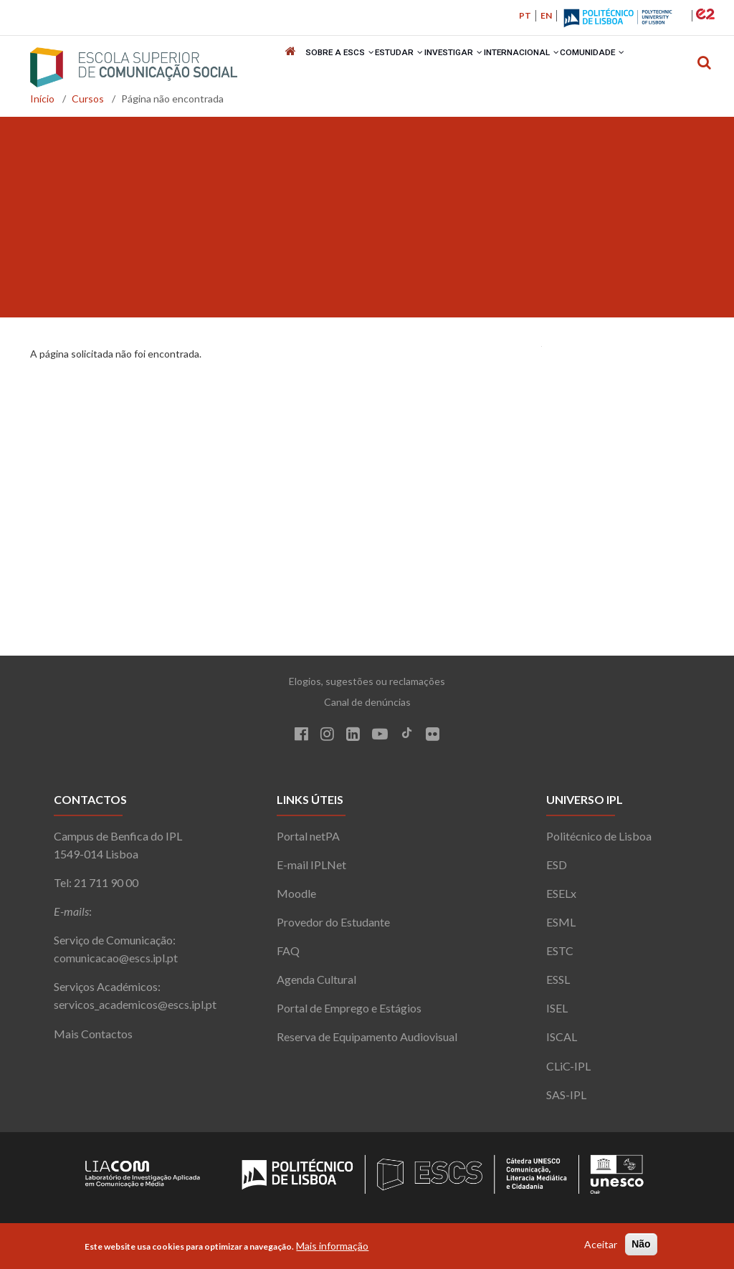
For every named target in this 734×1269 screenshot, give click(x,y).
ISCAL (561, 1042)
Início (42, 104)
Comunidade (597, 67)
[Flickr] (432, 741)
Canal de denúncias (367, 707)
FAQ (288, 956)
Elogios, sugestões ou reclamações (367, 687)
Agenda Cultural (316, 985)
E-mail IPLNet (311, 869)
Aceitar (600, 1244)
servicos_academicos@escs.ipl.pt (135, 1010)
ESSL (558, 985)
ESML (561, 927)
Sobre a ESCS (339, 67)
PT (525, 15)
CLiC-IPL (568, 1071)
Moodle (296, 898)
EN (546, 15)
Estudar (400, 67)
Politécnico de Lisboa (599, 841)
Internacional (525, 67)
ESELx (561, 898)
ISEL (557, 1013)
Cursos (88, 104)
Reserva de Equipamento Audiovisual (367, 1042)
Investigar (456, 67)
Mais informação (332, 1246)
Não (640, 1244)
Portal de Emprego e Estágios (349, 1013)
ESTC (559, 956)
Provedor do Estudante (333, 927)
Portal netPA (308, 841)
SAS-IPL (566, 1099)
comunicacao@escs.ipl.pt (116, 963)
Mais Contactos (93, 1038)
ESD (556, 869)
